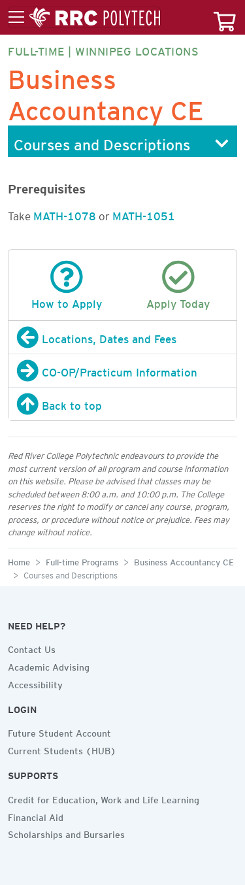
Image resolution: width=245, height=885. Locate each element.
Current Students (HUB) (62, 749)
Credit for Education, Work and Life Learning (103, 798)
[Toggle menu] (84, 18)
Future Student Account (59, 731)
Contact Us (32, 647)
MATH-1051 (143, 214)
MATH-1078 (64, 214)
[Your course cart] (224, 17)
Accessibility (35, 683)
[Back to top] (122, 404)
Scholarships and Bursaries (66, 832)
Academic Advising (49, 665)
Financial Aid (35, 815)
